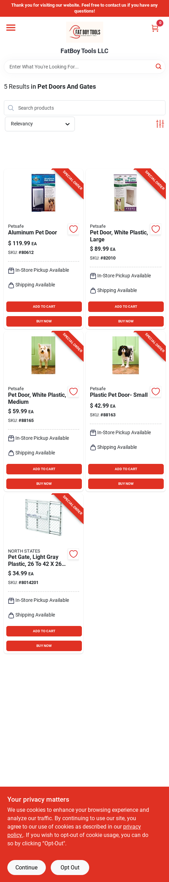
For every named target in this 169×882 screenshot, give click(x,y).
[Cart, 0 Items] (155, 28)
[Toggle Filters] (160, 124)
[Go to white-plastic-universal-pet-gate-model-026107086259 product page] (44, 574)
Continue (26, 867)
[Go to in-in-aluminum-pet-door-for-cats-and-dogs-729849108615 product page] (44, 249)
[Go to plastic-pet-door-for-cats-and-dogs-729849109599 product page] (44, 411)
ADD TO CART (44, 306)
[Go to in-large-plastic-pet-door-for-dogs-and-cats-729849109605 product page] (126, 249)
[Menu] (10, 27)
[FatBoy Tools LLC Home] (84, 32)
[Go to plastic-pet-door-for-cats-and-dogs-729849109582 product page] (126, 411)
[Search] (159, 66)
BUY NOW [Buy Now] (44, 321)
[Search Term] (85, 67)
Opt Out (70, 867)
